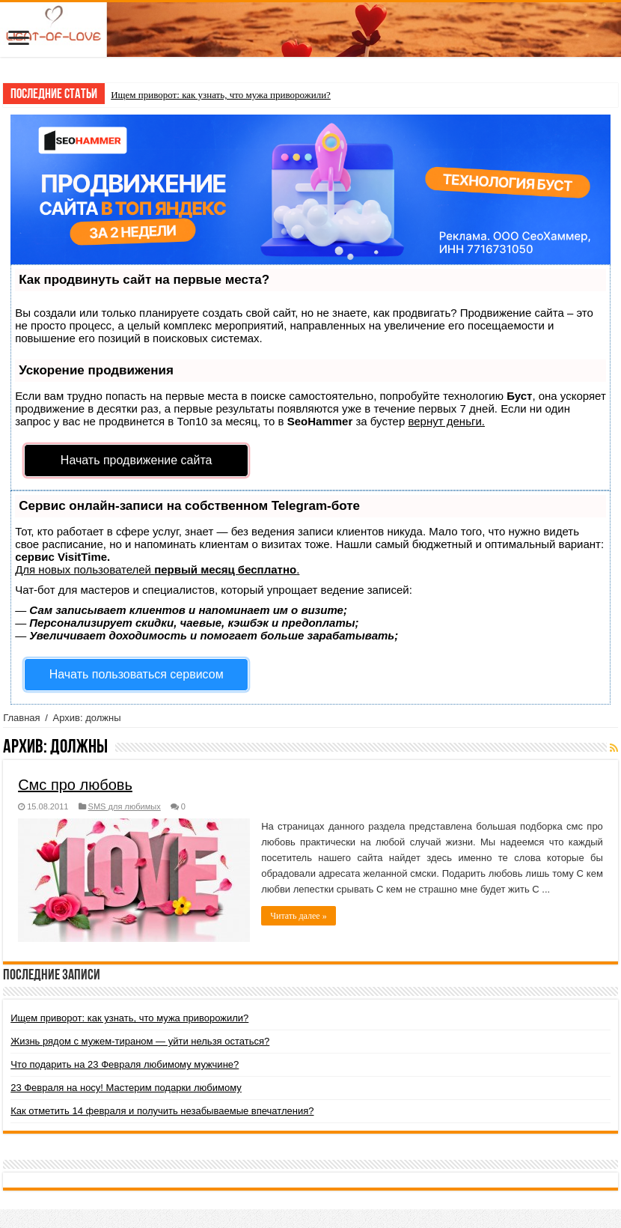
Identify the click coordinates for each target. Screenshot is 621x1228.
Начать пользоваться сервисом (136, 674)
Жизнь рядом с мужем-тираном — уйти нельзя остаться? (139, 1041)
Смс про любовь (75, 784)
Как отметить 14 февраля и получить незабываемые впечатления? (161, 1110)
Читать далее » (298, 916)
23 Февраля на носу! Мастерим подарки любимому (126, 1087)
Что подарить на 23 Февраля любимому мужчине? (124, 1064)
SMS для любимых (124, 806)
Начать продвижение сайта (136, 460)
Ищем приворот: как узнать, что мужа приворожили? (221, 94)
